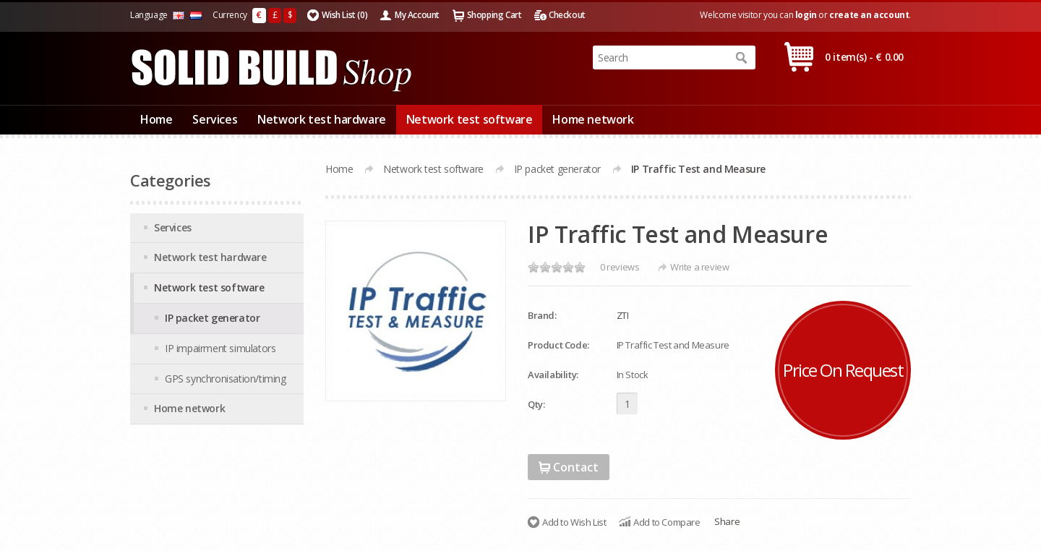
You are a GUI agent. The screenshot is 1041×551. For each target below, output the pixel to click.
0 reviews (619, 266)
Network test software (469, 119)
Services (214, 119)
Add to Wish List (574, 522)
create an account (869, 15)
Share (727, 521)
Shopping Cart (494, 15)
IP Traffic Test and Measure (698, 169)
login (806, 15)
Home (156, 119)
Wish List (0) (344, 15)
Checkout (567, 15)
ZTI (623, 315)
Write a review (699, 266)
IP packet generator (557, 169)
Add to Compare (666, 522)
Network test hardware (321, 119)
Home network (592, 119)
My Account (417, 15)
